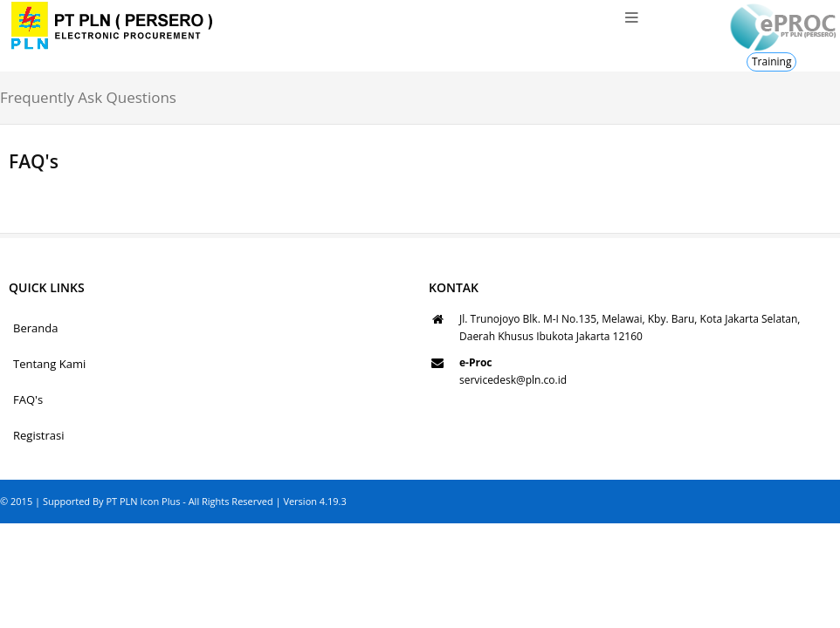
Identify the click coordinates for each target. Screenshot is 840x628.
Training (771, 61)
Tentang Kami (49, 364)
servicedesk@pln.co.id (513, 379)
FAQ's (28, 399)
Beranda (35, 328)
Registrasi (39, 435)
